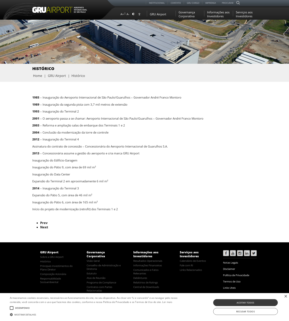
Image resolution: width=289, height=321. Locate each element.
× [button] (285, 296)
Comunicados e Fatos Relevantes (145, 271)
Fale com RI (186, 265)
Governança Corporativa (187, 14)
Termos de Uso (232, 281)
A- (128, 14)
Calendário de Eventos (193, 261)
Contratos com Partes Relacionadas (99, 288)
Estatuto (92, 273)
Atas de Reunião (96, 278)
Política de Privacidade (236, 275)
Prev (44, 223)
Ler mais (167, 302)
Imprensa (210, 2)
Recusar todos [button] (245, 311)
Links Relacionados (191, 270)
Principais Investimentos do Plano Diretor (56, 267)
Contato (176, 2)
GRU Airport (158, 14)
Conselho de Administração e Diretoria (104, 267)
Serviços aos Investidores (244, 14)
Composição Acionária (53, 274)
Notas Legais (230, 262)
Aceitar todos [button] (245, 302)
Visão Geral (93, 261)
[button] (97, 314)
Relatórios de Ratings (145, 282)
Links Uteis (229, 288)
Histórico (45, 261)
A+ (122, 14)
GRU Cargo (193, 2)
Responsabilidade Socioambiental (50, 280)
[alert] (144, 307)
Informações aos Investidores (218, 14)
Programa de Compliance (101, 282)
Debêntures (140, 278)
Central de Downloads (146, 287)
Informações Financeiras (147, 265)
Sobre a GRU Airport (52, 257)
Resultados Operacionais (147, 261)
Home (37, 76)
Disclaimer (229, 269)
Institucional (157, 2)
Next (44, 227)
